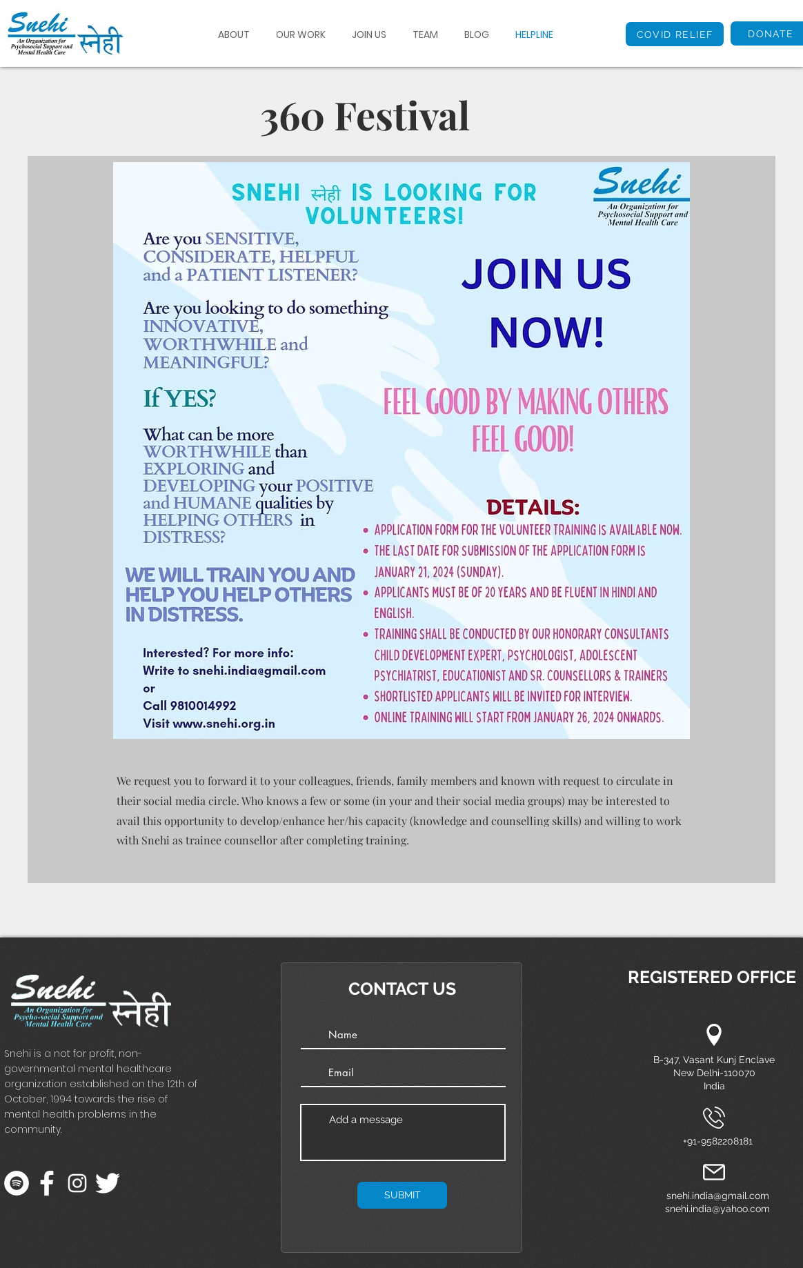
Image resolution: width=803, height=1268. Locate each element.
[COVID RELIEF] (675, 34)
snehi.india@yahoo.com (717, 1208)
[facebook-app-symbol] (46, 1183)
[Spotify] (16, 1183)
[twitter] (107, 1183)
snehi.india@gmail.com (717, 1195)
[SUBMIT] (402, 1195)
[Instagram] (77, 1183)
